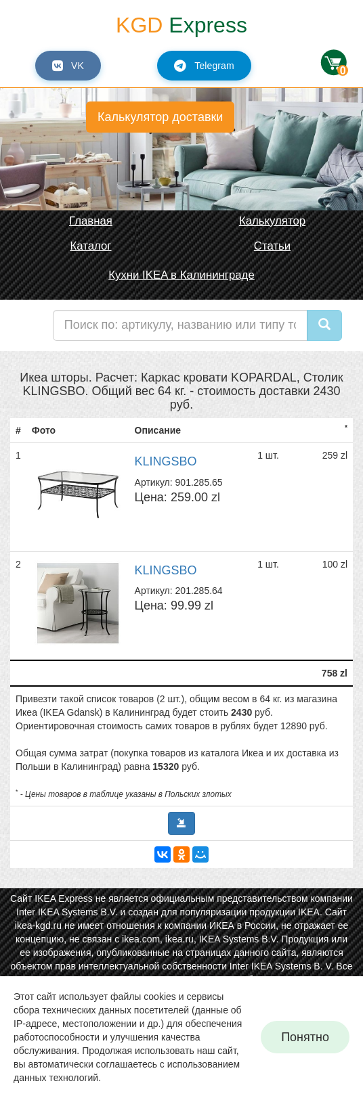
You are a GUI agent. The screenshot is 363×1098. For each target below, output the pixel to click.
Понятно (305, 1037)
